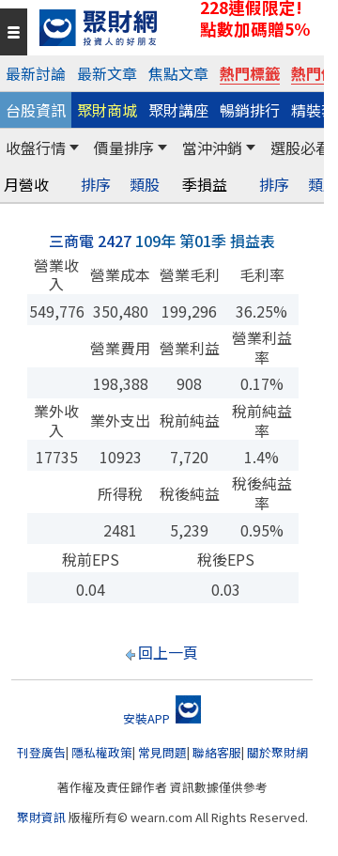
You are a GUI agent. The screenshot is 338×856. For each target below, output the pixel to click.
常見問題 (162, 752)
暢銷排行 (250, 110)
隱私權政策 (101, 752)
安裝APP (162, 718)
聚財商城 (107, 110)
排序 (96, 185)
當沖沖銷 (212, 147)
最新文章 (107, 73)
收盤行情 (36, 147)
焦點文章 (178, 73)
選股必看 (300, 147)
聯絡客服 (216, 752)
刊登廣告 (41, 752)
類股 (145, 185)
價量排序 (124, 147)
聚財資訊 (41, 817)
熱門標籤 (250, 73)
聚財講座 (178, 110)
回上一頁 (168, 652)
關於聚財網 (277, 752)
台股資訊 (36, 110)
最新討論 (36, 73)
